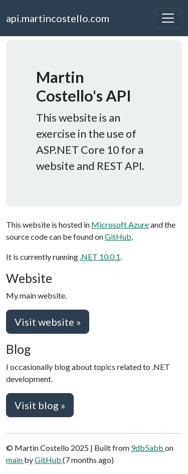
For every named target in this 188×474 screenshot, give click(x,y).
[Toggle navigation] (168, 18)
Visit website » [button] (48, 322)
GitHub (118, 236)
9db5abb (148, 447)
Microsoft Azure (120, 224)
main (15, 459)
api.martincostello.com (57, 18)
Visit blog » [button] (40, 405)
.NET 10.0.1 (100, 256)
